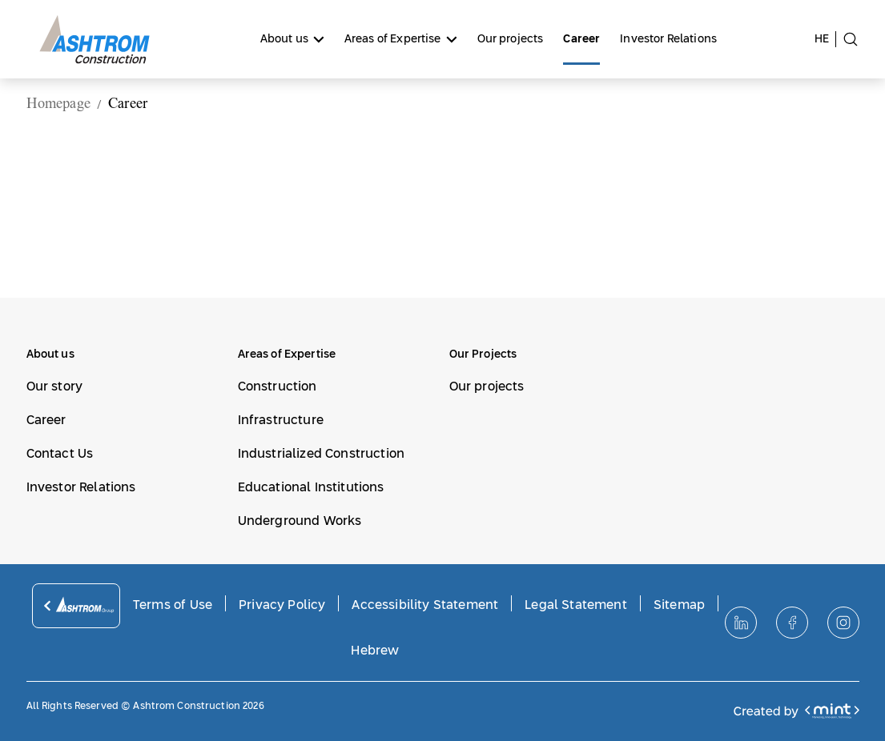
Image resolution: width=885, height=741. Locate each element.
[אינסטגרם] (843, 623)
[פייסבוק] (792, 623)
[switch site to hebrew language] (825, 39)
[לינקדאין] (741, 623)
